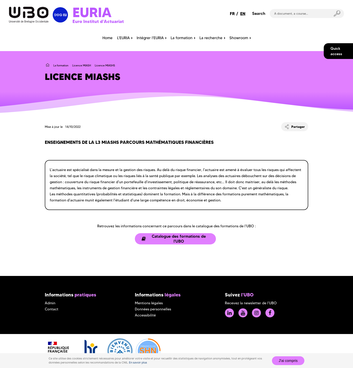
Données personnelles (153, 309)
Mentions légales (149, 303)
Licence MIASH (81, 65)
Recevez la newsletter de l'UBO (251, 303)
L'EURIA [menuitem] (123, 38)
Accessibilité (145, 315)
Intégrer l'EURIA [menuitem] (150, 38)
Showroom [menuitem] (238, 38)
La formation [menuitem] (181, 38)
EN (242, 13)
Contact (51, 309)
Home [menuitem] (107, 38)
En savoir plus (138, 362)
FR (232, 13)
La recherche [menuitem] (210, 38)
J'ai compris (288, 361)
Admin (50, 303)
